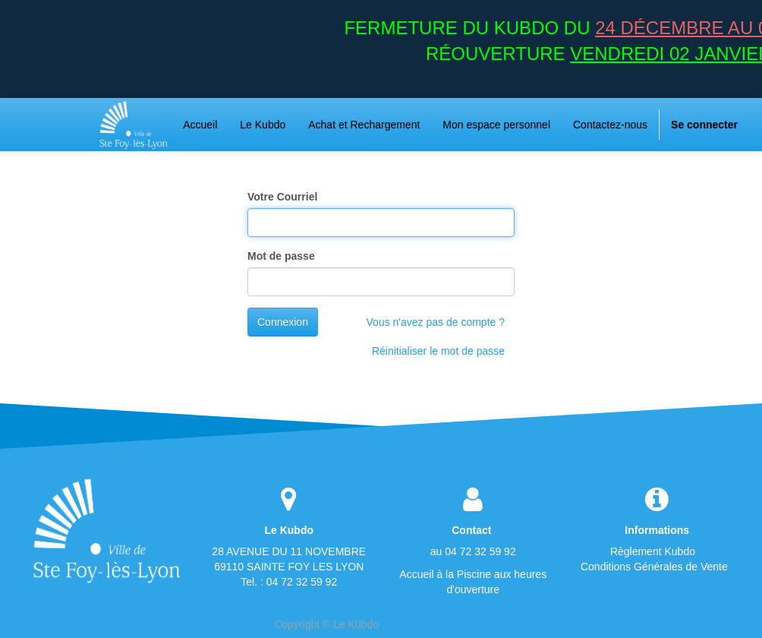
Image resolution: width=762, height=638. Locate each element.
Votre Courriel (282, 197)
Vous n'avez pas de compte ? (436, 322)
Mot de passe (281, 256)
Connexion (282, 322)
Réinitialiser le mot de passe (438, 351)
